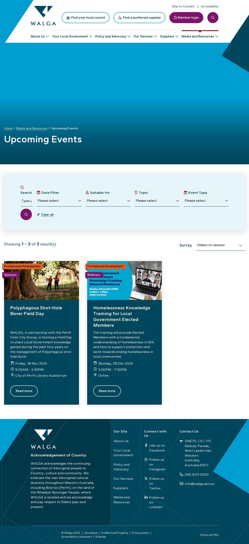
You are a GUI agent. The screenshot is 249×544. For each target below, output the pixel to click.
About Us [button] (38, 34)
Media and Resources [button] (198, 34)
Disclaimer (91, 532)
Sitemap (100, 536)
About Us (121, 441)
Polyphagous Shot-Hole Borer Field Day (36, 310)
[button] (59, 201)
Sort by (186, 245)
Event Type (197, 192)
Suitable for (100, 192)
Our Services (123, 478)
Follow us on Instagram (154, 464)
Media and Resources (121, 499)
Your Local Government (123, 452)
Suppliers (120, 488)
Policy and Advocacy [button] (110, 34)
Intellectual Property (114, 532)
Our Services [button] (143, 34)
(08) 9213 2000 (194, 474)
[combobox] (220, 246)
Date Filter (50, 192)
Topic (143, 192)
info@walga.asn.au (197, 484)
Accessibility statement (76, 536)
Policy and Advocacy (121, 466)
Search (26, 192)
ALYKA (213, 534)
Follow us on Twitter (154, 483)
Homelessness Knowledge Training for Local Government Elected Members (121, 316)
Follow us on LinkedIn (154, 502)
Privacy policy (140, 532)
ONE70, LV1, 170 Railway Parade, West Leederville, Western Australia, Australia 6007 (196, 453)
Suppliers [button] (167, 34)
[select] (240, 245)
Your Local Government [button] (70, 34)
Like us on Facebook (154, 447)
